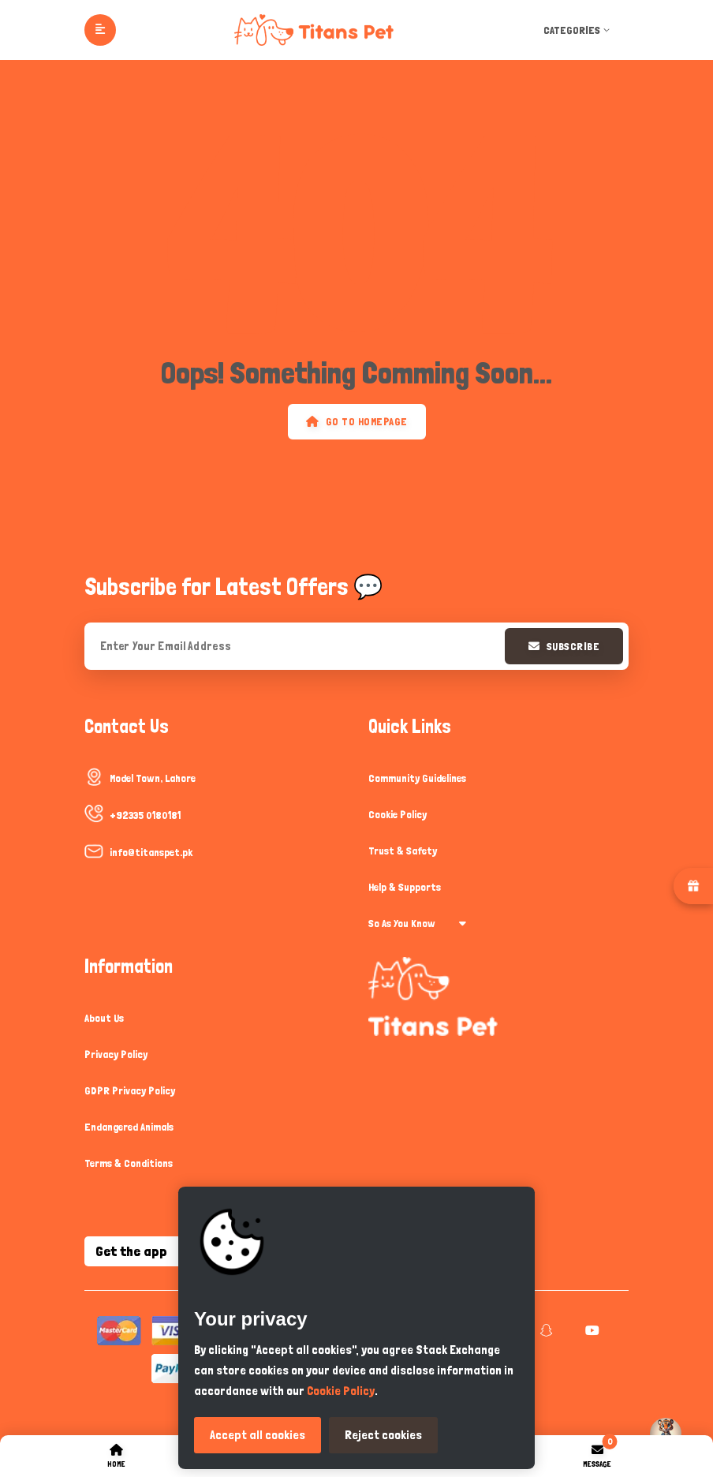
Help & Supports (404, 887)
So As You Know (417, 923)
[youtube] (590, 1330)
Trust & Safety (402, 850)
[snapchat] (544, 1330)
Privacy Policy (115, 1054)
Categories (578, 30)
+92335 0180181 (145, 815)
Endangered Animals (129, 1126)
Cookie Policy (397, 814)
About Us (104, 1017)
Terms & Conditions (128, 1163)
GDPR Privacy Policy (129, 1090)
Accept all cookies (257, 1434)
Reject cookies (383, 1434)
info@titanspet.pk (151, 852)
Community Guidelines (417, 778)
